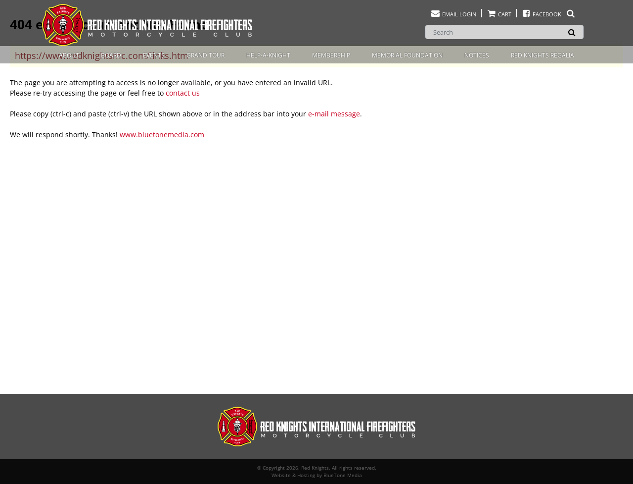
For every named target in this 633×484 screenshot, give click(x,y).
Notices (476, 55)
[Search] (504, 32)
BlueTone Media (342, 475)
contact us (183, 93)
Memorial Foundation (407, 55)
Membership (331, 55)
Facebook (549, 14)
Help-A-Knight (268, 55)
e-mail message (334, 113)
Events (154, 55)
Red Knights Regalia (542, 55)
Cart (499, 14)
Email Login (453, 14)
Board (111, 55)
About (69, 55)
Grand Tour (205, 55)
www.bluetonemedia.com (162, 134)
